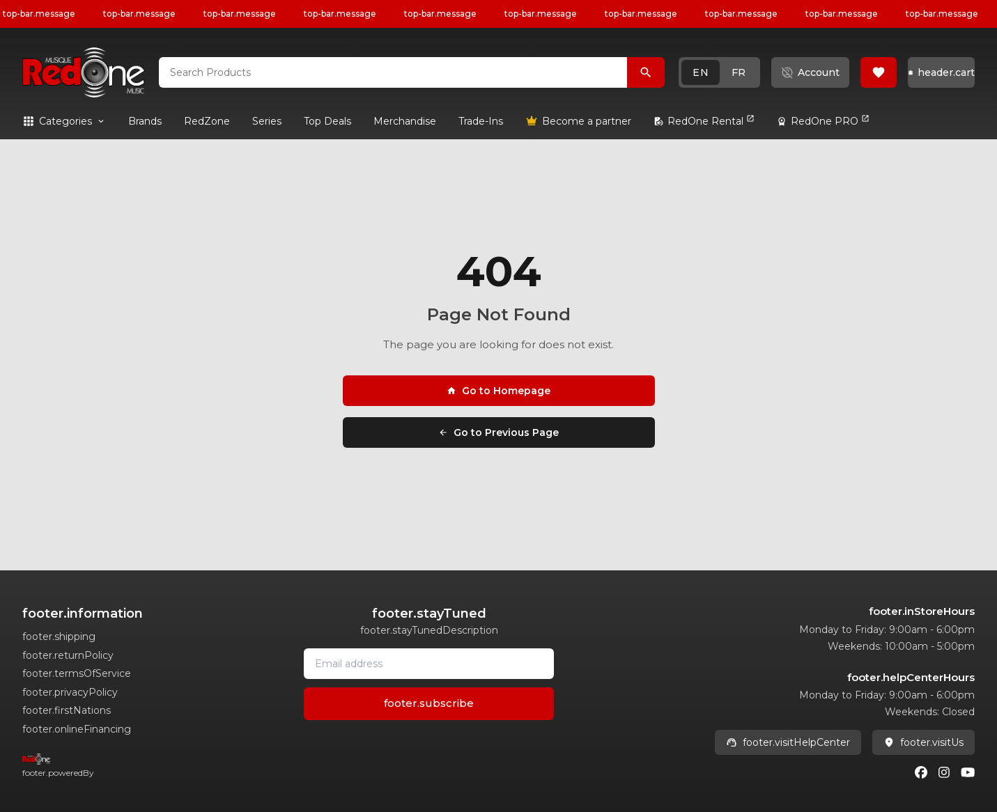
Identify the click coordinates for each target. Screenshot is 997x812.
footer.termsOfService (76, 673)
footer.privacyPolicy (70, 692)
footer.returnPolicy (68, 655)
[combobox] (393, 72)
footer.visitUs (923, 742)
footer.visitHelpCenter (788, 742)
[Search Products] (646, 72)
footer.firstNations (66, 710)
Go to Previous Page (498, 432)
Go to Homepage (498, 390)
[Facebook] (921, 772)
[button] (719, 72)
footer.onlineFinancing (76, 729)
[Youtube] (968, 772)
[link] (145, 121)
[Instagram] (944, 772)
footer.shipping (58, 636)
